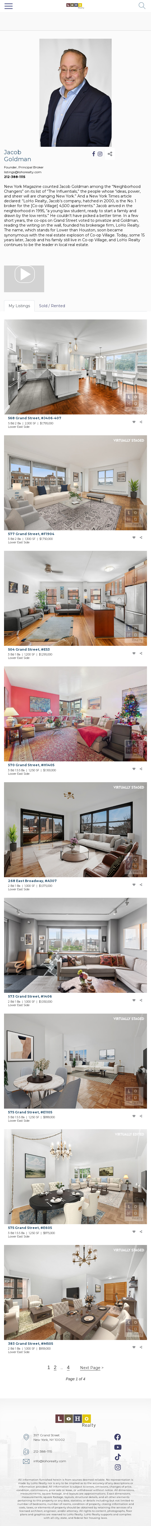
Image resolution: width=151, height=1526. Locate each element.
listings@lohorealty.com (22, 172)
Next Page (90, 1367)
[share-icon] (110, 154)
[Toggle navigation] (8, 6)
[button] (142, 6)
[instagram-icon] (118, 1467)
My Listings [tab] (19, 305)
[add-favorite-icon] (134, 422)
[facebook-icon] (117, 1437)
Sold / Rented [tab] (52, 305)
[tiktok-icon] (118, 1457)
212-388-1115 (14, 177)
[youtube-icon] (118, 1447)
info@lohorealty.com (49, 1461)
